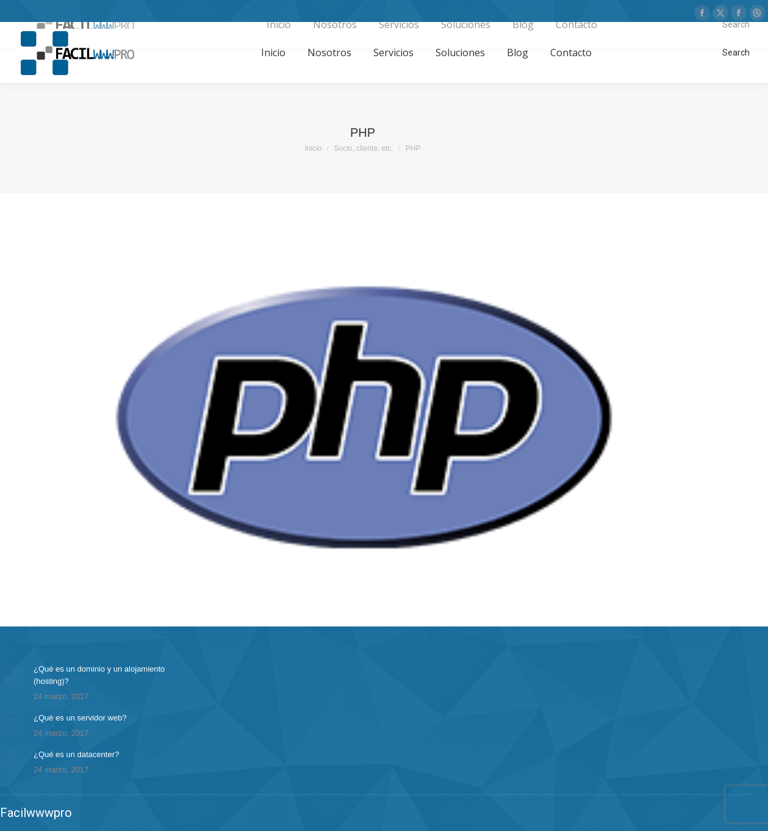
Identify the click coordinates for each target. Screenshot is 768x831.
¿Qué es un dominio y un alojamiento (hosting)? (99, 675)
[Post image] (12, 675)
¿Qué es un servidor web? (80, 717)
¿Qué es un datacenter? (76, 754)
